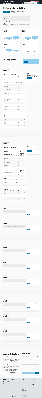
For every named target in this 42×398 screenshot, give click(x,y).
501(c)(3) (9, 23)
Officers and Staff (25, 382)
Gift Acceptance (25, 395)
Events (13, 396)
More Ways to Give (35, 390)
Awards (23, 389)
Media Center (24, 386)
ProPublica (14, 380)
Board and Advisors (25, 381)
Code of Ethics (24, 393)
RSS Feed (33, 382)
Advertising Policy (25, 394)
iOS (32, 381)
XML (28, 79)
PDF (28, 214)
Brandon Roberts (5, 367)
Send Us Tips (34, 385)
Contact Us (25, 61)
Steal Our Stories (34, 386)
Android (35, 381)
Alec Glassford (11, 366)
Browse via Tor (34, 387)
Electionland (14, 386)
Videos (13, 390)
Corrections (24, 390)
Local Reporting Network (15, 382)
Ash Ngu (15, 366)
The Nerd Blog (14, 394)
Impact (23, 388)
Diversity (23, 383)
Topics (13, 388)
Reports (23, 387)
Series (13, 389)
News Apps (14, 391)
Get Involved (14, 393)
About (23, 380)
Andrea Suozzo (6, 366)
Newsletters (34, 380)
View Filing (29, 77)
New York (13, 3)
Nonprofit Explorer (7, 3)
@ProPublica (14, 395)
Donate (33, 389)
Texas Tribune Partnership (14, 384)
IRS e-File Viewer (12, 372)
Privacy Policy (24, 396)
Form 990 (4, 61)
